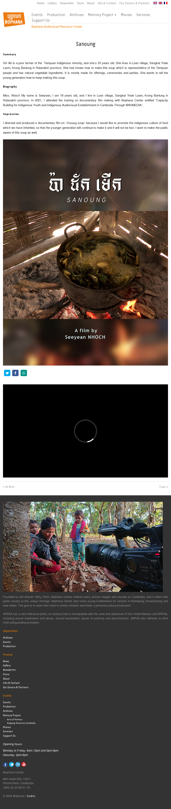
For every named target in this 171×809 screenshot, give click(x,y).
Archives (77, 14)
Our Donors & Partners (134, 3)
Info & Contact (107, 3)
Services (143, 14)
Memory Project (100, 14)
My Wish (9, 487)
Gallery (52, 3)
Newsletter (67, 3)
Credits (31, 796)
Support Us (41, 20)
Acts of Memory (14, 719)
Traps (162, 487)
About (90, 3)
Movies (126, 14)
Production (56, 14)
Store (80, 3)
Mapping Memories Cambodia (21, 723)
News (41, 3)
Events (37, 14)
